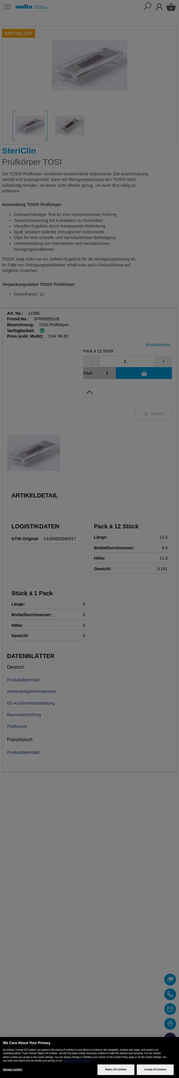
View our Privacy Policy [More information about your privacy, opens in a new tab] (77, 1060)
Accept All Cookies (155, 1069)
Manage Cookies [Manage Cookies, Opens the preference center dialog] (12, 1069)
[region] (89, 1057)
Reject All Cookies (115, 1069)
